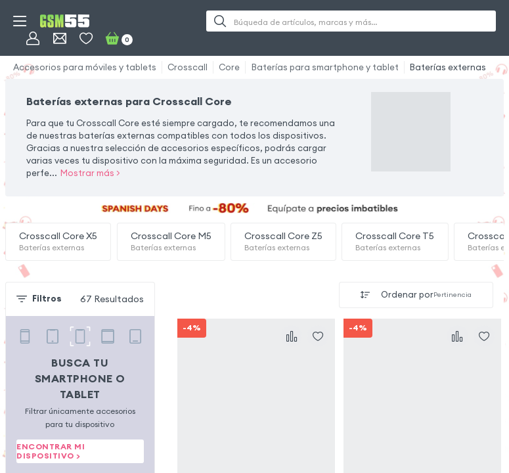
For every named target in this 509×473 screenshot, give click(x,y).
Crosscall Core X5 (58, 241)
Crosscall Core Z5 (283, 241)
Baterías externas (448, 67)
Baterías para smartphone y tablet (325, 67)
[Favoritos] (86, 38)
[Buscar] (220, 21)
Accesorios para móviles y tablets (84, 67)
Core (229, 67)
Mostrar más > (90, 173)
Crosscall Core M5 (171, 241)
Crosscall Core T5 (394, 241)
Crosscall (187, 67)
